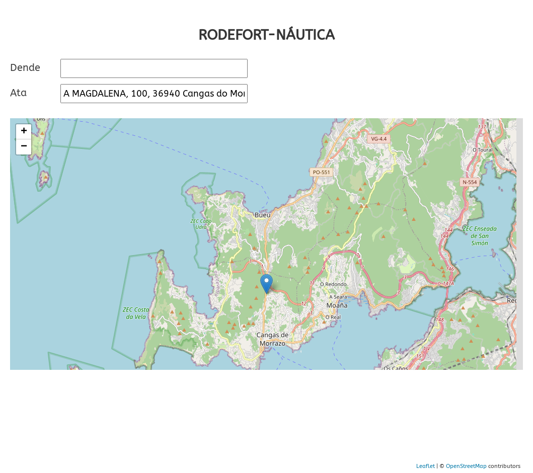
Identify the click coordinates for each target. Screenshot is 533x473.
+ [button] (24, 131)
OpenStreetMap (466, 466)
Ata (18, 93)
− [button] (24, 146)
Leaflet (425, 466)
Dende (25, 67)
